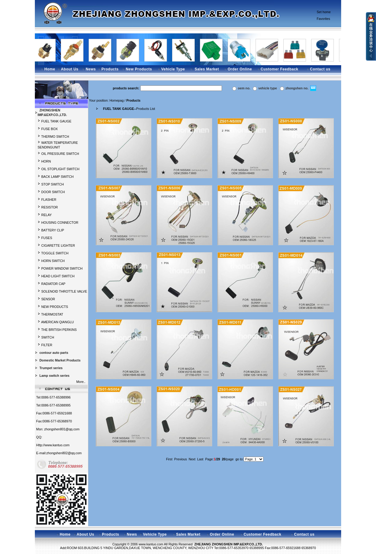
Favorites (323, 19)
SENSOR (48, 299)
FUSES (46, 238)
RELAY (46, 215)
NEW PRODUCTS (54, 307)
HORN (46, 161)
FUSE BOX (49, 129)
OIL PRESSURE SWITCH (60, 153)
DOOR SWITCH (53, 192)
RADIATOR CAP (53, 284)
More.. (81, 382)
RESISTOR (49, 207)
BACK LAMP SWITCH (57, 176)
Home (49, 69)
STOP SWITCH (52, 184)
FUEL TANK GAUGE (56, 121)
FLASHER (48, 199)
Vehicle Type (173, 69)
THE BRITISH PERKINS (59, 329)
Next (192, 459)
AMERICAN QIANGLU (57, 322)
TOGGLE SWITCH (54, 253)
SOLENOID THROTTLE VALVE (64, 291)
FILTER (46, 345)
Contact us (320, 69)
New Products (139, 69)
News (91, 69)
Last (200, 459)
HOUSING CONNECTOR (59, 222)
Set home (324, 12)
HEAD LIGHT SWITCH (58, 276)
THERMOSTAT (52, 314)
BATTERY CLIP (52, 230)
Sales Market (207, 69)
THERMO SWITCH (55, 136)
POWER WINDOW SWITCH (62, 268)
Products (110, 69)
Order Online (240, 69)
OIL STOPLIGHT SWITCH (60, 169)
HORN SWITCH (53, 261)
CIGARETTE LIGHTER (58, 245)
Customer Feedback (279, 69)
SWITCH (47, 337)
